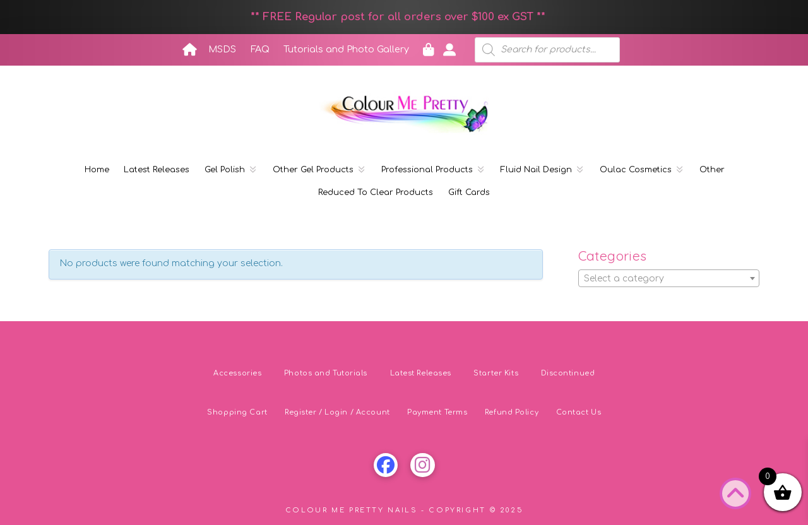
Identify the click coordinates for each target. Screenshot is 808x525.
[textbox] (669, 279)
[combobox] (669, 278)
